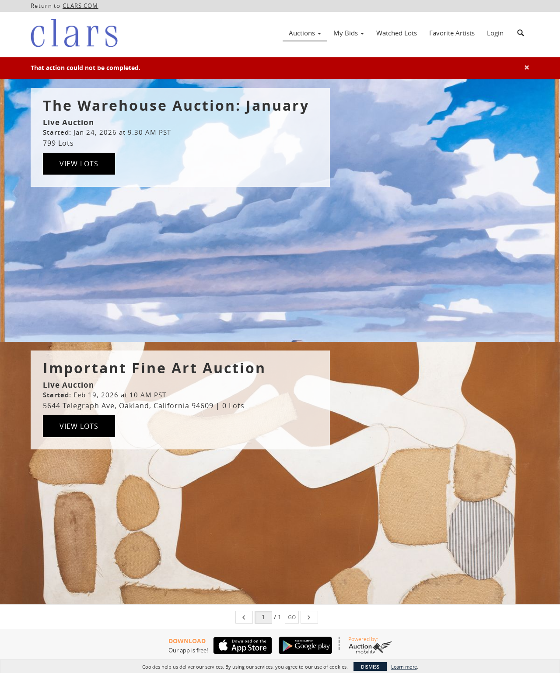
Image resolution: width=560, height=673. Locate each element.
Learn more (404, 666)
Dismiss (370, 666)
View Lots (79, 163)
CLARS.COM (80, 6)
